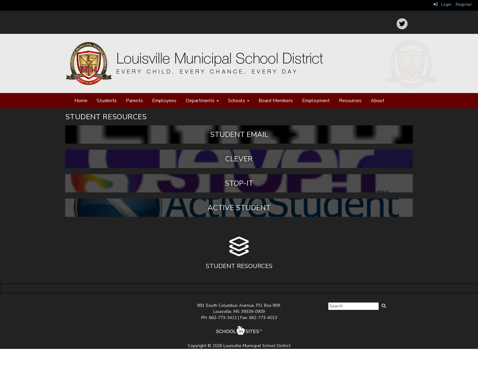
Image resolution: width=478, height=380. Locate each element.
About (377, 100)
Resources (350, 100)
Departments (202, 100)
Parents (134, 100)
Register (464, 4)
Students (107, 100)
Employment (316, 100)
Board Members (276, 100)
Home (80, 100)
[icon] (402, 23)
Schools (238, 100)
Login (442, 4)
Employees (164, 100)
